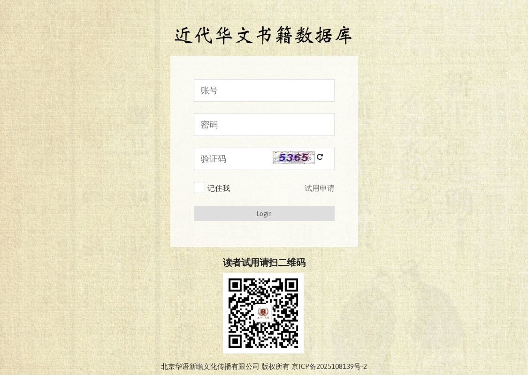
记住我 (212, 187)
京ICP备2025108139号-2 (329, 366)
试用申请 (320, 188)
